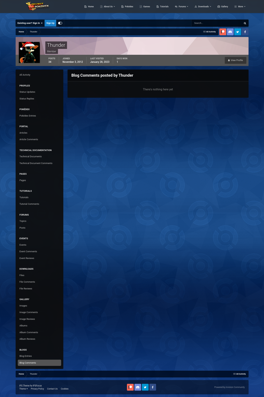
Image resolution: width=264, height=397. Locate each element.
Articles (23, 132)
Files (22, 275)
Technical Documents (31, 156)
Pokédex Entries (28, 115)
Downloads (220, 9)
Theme (23, 389)
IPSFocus (37, 385)
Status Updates (27, 92)
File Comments (27, 281)
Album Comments (29, 332)
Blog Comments (28, 362)
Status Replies (27, 98)
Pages (23, 180)
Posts (22, 227)
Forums (199, 9)
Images (23, 305)
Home (108, 9)
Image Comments (29, 312)
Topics (23, 221)
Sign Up (50, 23)
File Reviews (26, 288)
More (241, 9)
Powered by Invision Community (229, 387)
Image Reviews (27, 319)
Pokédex (146, 9)
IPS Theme (24, 385)
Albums (23, 325)
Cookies (64, 389)
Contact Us (52, 389)
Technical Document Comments (36, 163)
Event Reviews (27, 258)
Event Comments (28, 251)
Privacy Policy (37, 389)
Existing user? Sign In (30, 23)
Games (163, 9)
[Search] (205, 23)
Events (23, 245)
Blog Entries (26, 356)
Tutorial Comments (29, 204)
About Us (125, 9)
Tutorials (181, 9)
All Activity (25, 74)
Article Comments (29, 139)
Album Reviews (27, 339)
